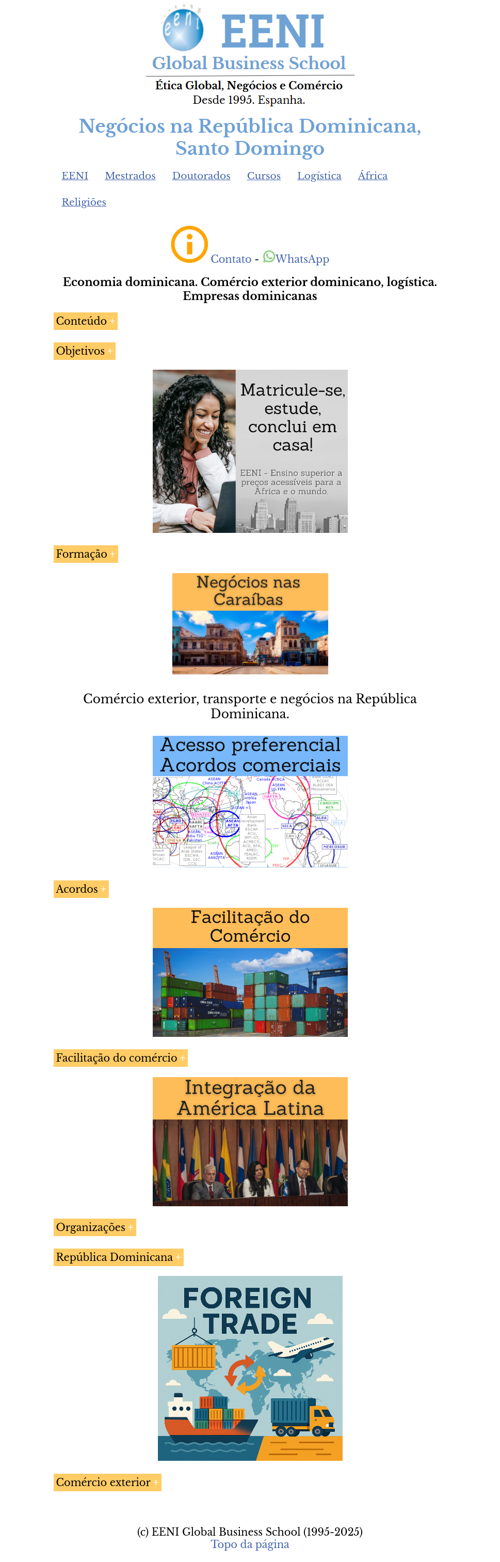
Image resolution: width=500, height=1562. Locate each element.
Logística (319, 176)
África (373, 176)
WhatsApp (296, 259)
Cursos (264, 176)
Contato (231, 259)
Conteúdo (81, 321)
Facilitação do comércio (117, 1058)
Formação (81, 554)
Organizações (90, 1227)
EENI (75, 176)
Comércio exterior (103, 1482)
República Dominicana (114, 1257)
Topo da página (250, 1544)
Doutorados (201, 176)
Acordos (77, 889)
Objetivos (80, 351)
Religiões (84, 202)
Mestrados (130, 176)
